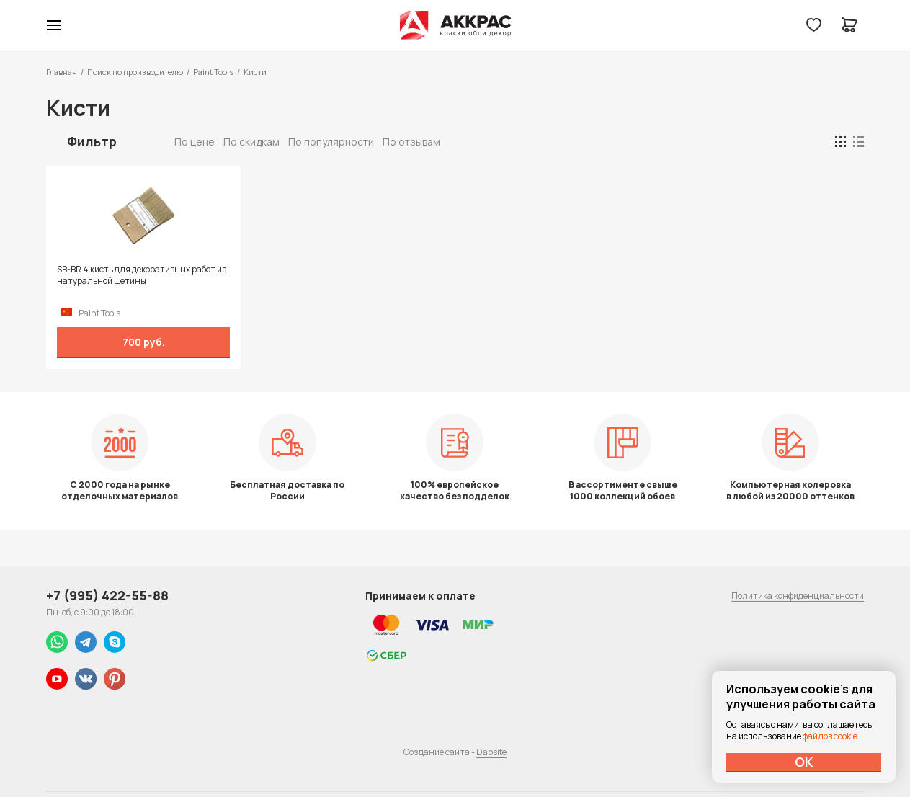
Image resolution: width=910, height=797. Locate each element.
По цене (194, 141)
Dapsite (491, 752)
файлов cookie (830, 736)
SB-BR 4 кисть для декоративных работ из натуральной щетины (142, 275)
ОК (804, 761)
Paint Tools (213, 71)
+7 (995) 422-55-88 (107, 595)
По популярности (331, 141)
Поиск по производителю (135, 71)
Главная (61, 71)
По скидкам (251, 141)
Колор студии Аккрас (455, 25)
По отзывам (411, 141)
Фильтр (92, 141)
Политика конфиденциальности (797, 595)
